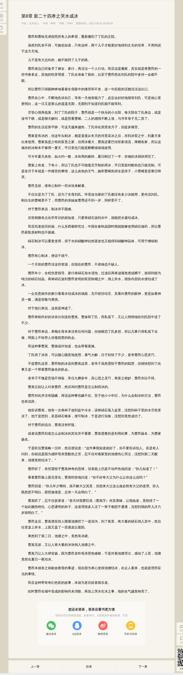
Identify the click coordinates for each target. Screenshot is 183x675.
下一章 (142, 666)
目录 (89, 666)
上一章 (35, 666)
